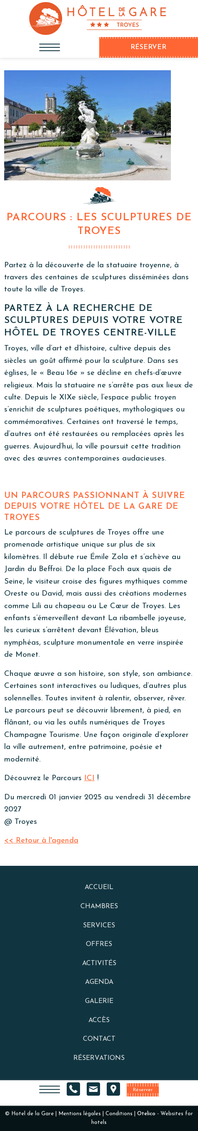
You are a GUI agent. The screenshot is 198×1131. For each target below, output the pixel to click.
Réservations (99, 1058)
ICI (89, 778)
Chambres (99, 906)
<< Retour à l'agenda (41, 841)
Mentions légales (79, 1113)
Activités (99, 963)
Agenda (99, 982)
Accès (99, 1020)
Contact (99, 1039)
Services (99, 925)
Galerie (99, 1001)
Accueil (99, 887)
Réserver (143, 1089)
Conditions (119, 1113)
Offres (99, 944)
